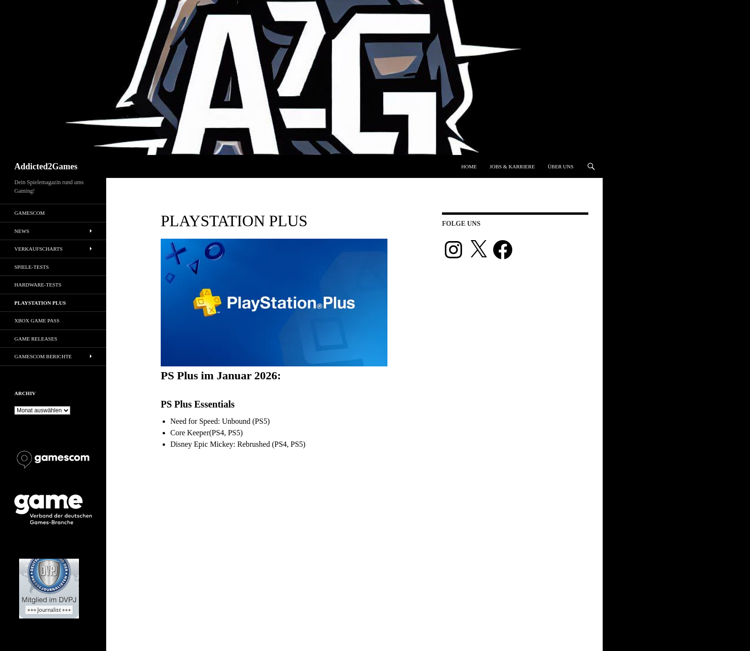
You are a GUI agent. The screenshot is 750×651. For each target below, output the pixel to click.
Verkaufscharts (38, 249)
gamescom (29, 213)
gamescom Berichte (43, 356)
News (21, 231)
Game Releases (35, 339)
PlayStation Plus (40, 303)
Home (468, 166)
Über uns (561, 166)
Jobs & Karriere (512, 166)
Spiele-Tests (31, 267)
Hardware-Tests (37, 284)
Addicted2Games (45, 166)
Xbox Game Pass (36, 320)
